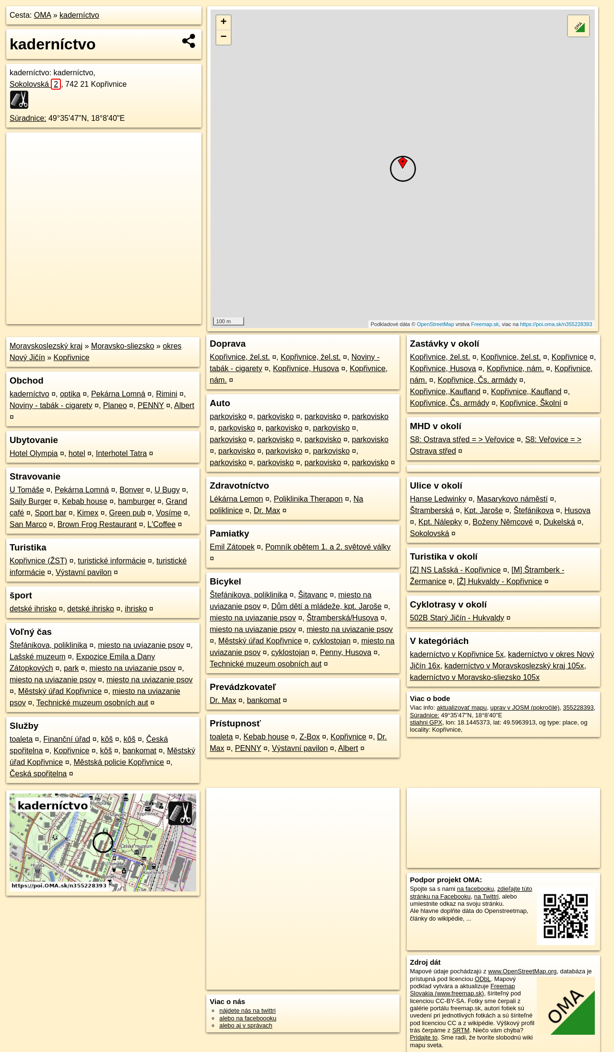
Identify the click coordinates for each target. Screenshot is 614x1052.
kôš (107, 739)
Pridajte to (424, 1037)
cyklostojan (332, 641)
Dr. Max (267, 510)
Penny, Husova (345, 652)
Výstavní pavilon (84, 572)
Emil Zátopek (232, 547)
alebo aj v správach (245, 1025)
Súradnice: (28, 118)
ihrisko (136, 609)
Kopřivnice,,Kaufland (445, 391)
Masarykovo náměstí (512, 499)
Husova (577, 510)
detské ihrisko (33, 609)
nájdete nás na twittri (247, 1010)
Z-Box (309, 737)
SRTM (461, 1030)
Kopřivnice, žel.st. (240, 357)
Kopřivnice (72, 357)
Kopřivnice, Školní (530, 403)
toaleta (21, 739)
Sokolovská (35, 84)
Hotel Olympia (34, 453)
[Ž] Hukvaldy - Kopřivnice (499, 581)
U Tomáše (27, 490)
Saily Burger (30, 501)
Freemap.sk (485, 324)
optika (70, 394)
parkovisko (228, 416)
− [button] (224, 37)
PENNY (151, 405)
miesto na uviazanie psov (141, 645)
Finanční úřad (66, 739)
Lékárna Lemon (236, 499)
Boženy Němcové (502, 522)
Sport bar (51, 513)
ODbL (483, 978)
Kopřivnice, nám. (515, 368)
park (71, 668)
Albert (184, 405)
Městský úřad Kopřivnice (60, 691)
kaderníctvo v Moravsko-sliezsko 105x (475, 677)
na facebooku (475, 888)
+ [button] (224, 22)
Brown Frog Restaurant (97, 524)
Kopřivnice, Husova (306, 368)
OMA (42, 15)
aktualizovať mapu (462, 707)
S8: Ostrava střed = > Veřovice (462, 439)
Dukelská (559, 522)
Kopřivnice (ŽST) (38, 561)
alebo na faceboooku (247, 1018)
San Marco (28, 524)
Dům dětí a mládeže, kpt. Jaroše (326, 606)
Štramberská (432, 510)
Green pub (127, 513)
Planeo (115, 405)
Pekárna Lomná (118, 394)
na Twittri (486, 896)
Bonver (131, 490)
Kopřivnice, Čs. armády (477, 380)
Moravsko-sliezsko (122, 346)
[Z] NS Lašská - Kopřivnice (455, 570)
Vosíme (168, 513)
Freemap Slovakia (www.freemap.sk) (462, 989)
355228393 (578, 707)
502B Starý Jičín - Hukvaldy (457, 618)
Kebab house (84, 501)
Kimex (87, 513)
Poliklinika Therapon (308, 499)
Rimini (166, 394)
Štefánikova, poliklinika (48, 645)
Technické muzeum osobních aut (92, 703)
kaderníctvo (79, 15)
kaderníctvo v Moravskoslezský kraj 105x (514, 666)
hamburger (136, 501)
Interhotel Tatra (121, 453)
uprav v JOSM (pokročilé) (524, 707)
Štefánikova (534, 510)
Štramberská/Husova (342, 618)
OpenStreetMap (435, 324)
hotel (77, 453)
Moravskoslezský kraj (46, 346)
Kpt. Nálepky (440, 522)
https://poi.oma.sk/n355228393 (556, 324)
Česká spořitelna (38, 774)
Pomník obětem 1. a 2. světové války (327, 547)
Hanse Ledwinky (438, 499)
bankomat (139, 751)
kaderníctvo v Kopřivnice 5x (457, 654)
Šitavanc (312, 595)
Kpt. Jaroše (483, 510)
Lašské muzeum (38, 657)
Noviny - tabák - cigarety (51, 405)
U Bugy (166, 490)
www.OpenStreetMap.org (522, 971)
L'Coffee (161, 524)
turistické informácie (111, 561)
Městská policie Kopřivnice (118, 762)
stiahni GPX (426, 722)
